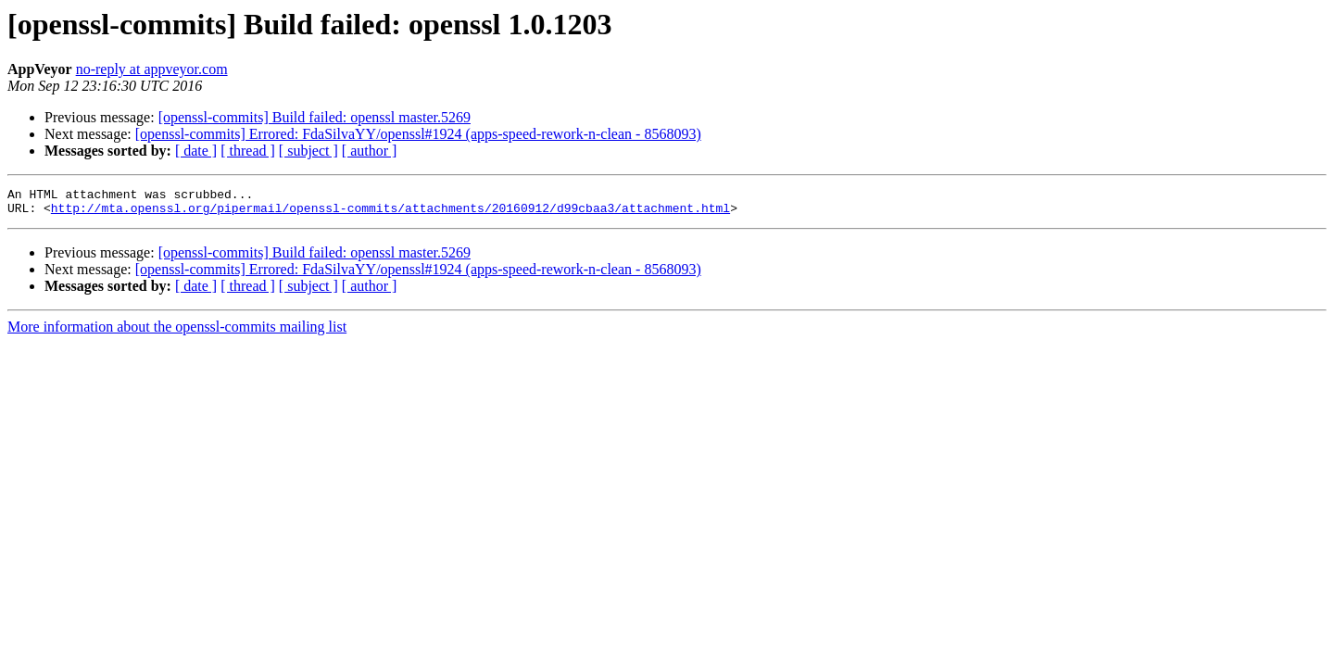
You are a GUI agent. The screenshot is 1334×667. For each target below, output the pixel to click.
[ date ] (196, 150)
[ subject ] (308, 150)
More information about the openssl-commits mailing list (176, 332)
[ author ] (369, 150)
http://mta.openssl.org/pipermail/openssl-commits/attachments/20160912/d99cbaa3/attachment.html (390, 213)
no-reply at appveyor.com (152, 69)
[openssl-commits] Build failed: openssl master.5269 (314, 117)
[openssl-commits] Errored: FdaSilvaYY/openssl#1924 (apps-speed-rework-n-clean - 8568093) (418, 134)
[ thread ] (247, 150)
